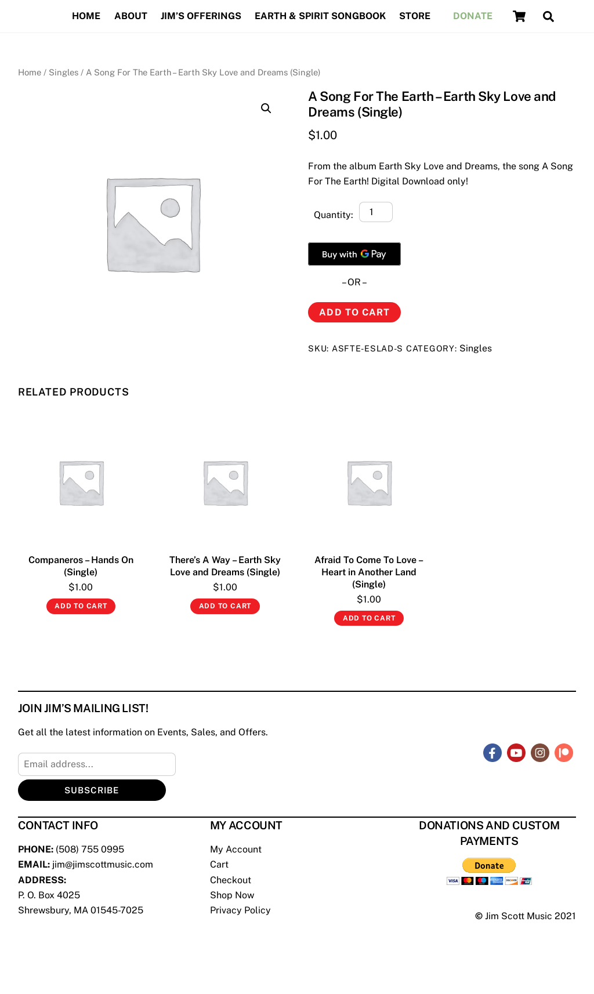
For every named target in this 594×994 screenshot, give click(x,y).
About (130, 15)
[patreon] (564, 751)
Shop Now (232, 895)
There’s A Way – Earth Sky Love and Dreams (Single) (225, 566)
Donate (472, 15)
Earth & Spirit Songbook (320, 15)
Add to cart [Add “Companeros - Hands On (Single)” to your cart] (81, 606)
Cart (219, 864)
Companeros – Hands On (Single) (80, 566)
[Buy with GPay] (354, 254)
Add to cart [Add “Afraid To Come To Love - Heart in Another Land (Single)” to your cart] (369, 618)
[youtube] (516, 751)
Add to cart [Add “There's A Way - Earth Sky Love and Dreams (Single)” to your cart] (225, 606)
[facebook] (492, 751)
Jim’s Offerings (201, 15)
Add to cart (354, 312)
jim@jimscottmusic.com (102, 864)
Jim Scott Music (518, 916)
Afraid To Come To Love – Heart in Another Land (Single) (368, 572)
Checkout (230, 880)
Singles (63, 72)
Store (414, 15)
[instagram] (540, 751)
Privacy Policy (240, 910)
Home (86, 15)
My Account (236, 849)
